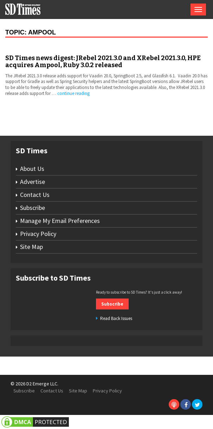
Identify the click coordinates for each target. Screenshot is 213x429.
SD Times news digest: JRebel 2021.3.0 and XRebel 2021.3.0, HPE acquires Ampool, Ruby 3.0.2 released (103, 61)
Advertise (32, 182)
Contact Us (35, 195)
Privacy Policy (38, 234)
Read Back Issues (116, 318)
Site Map (31, 247)
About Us (32, 169)
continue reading (73, 93)
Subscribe (32, 208)
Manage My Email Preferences (60, 221)
